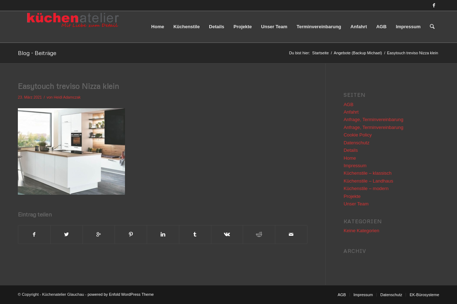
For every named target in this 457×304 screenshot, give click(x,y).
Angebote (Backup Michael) (358, 53)
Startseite (320, 53)
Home (349, 158)
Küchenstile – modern (365, 188)
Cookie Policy (357, 135)
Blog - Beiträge (37, 52)
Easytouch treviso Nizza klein (68, 86)
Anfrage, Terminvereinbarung (373, 119)
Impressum (354, 165)
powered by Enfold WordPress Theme (120, 294)
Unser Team (355, 203)
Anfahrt (350, 112)
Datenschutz (356, 142)
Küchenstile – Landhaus (368, 181)
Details (350, 150)
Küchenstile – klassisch (367, 173)
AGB (348, 104)
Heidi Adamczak (67, 97)
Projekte (352, 196)
